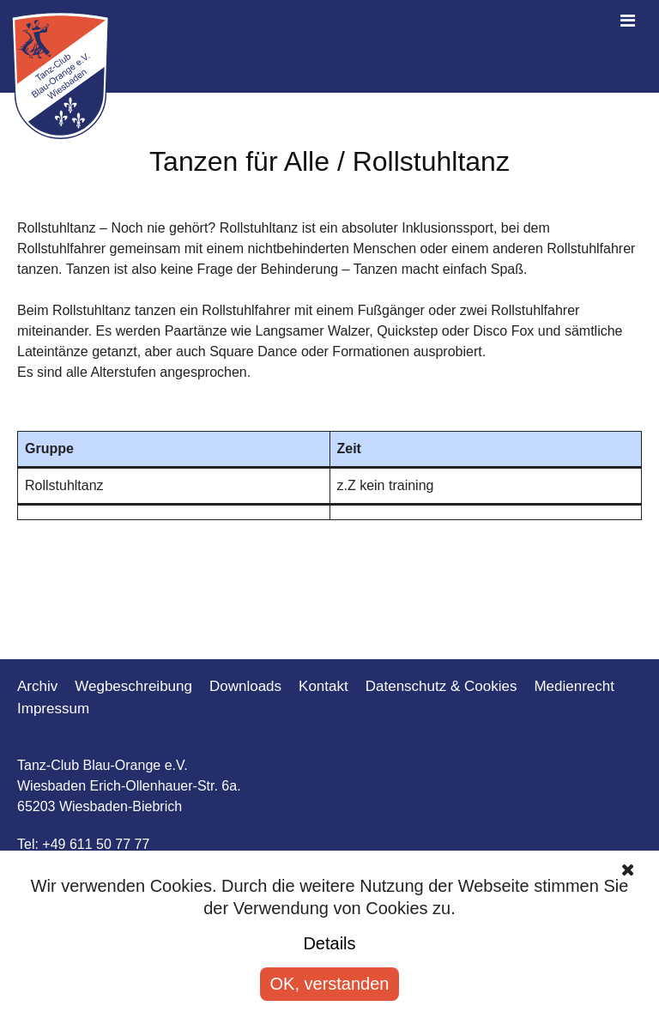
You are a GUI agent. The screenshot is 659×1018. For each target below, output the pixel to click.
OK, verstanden (330, 983)
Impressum (53, 708)
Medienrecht (574, 686)
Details (329, 943)
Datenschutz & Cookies (441, 686)
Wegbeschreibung (133, 686)
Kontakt (323, 686)
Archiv (37, 686)
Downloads (245, 686)
